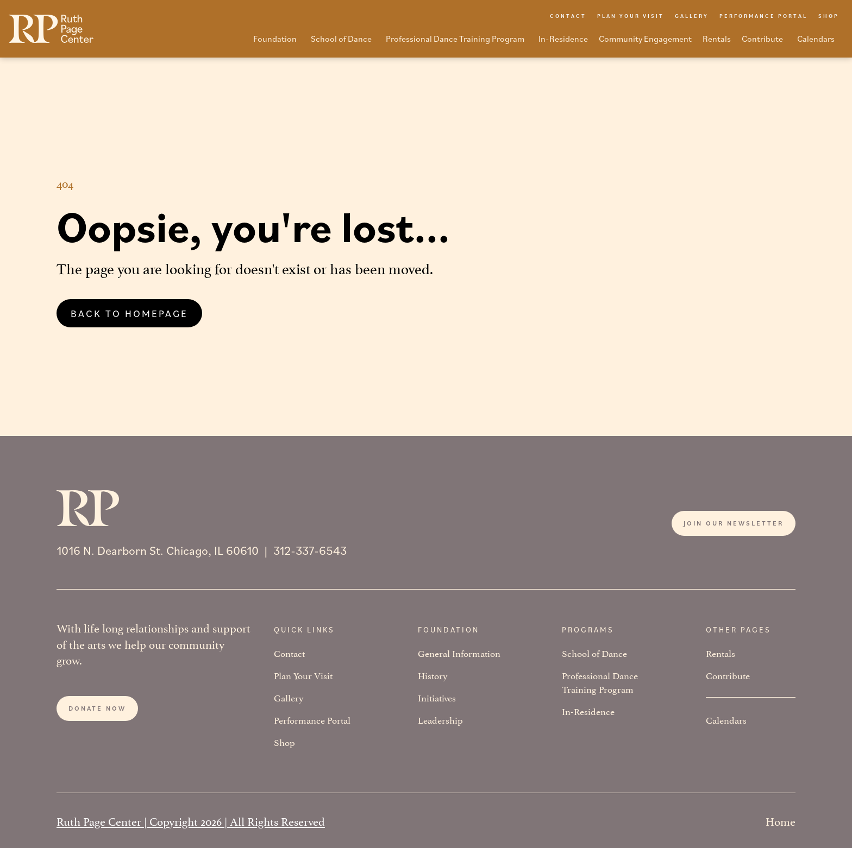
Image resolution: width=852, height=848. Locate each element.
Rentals (720, 653)
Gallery (289, 697)
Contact (289, 653)
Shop (284, 742)
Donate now (97, 708)
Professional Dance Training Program (600, 681)
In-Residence (588, 711)
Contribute (728, 675)
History (433, 675)
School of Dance (594, 653)
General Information (459, 653)
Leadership (440, 719)
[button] (276, 41)
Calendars (726, 719)
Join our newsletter (734, 523)
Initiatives (437, 697)
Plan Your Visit (303, 675)
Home (780, 820)
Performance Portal (312, 719)
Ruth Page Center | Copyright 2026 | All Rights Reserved (191, 820)
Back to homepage (129, 313)
